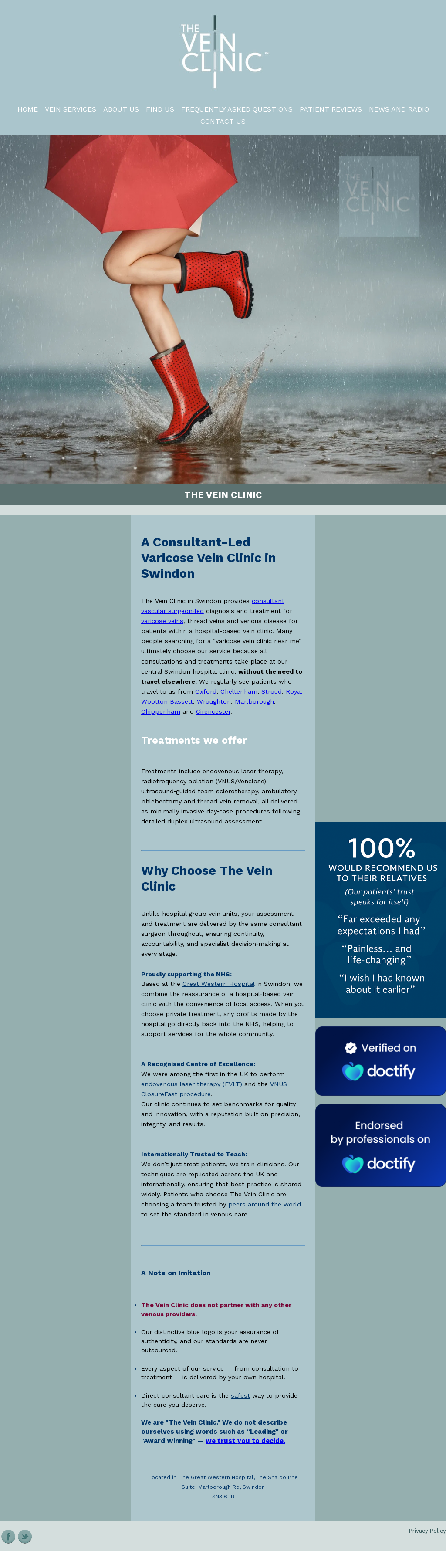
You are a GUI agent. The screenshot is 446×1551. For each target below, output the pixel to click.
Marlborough (254, 701)
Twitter (25, 1537)
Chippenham (160, 711)
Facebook (8, 1537)
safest (240, 1395)
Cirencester (213, 711)
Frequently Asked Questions (237, 109)
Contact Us (223, 121)
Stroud (271, 691)
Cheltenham (238, 691)
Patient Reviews (331, 109)
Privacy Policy (427, 1530)
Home (27, 109)
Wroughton (214, 701)
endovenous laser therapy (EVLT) (191, 1083)
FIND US (160, 109)
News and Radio (399, 109)
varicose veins (162, 620)
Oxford (205, 691)
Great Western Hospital (218, 983)
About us (121, 109)
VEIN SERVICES (70, 109)
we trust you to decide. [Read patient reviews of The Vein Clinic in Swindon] (245, 1441)
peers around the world (264, 1204)
